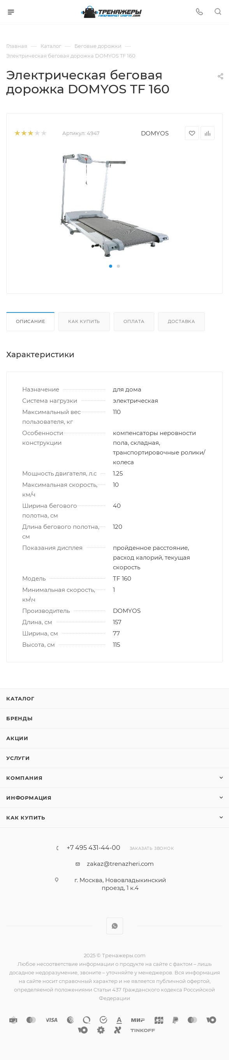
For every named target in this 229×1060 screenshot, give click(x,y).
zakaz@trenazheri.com (120, 863)
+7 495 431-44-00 (93, 848)
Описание (30, 321)
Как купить (84, 321)
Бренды (19, 718)
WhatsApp (114, 926)
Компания (24, 778)
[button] (110, 266)
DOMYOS (155, 133)
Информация (29, 798)
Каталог (20, 698)
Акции (17, 738)
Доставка (181, 321)
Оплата (133, 321)
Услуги (18, 758)
